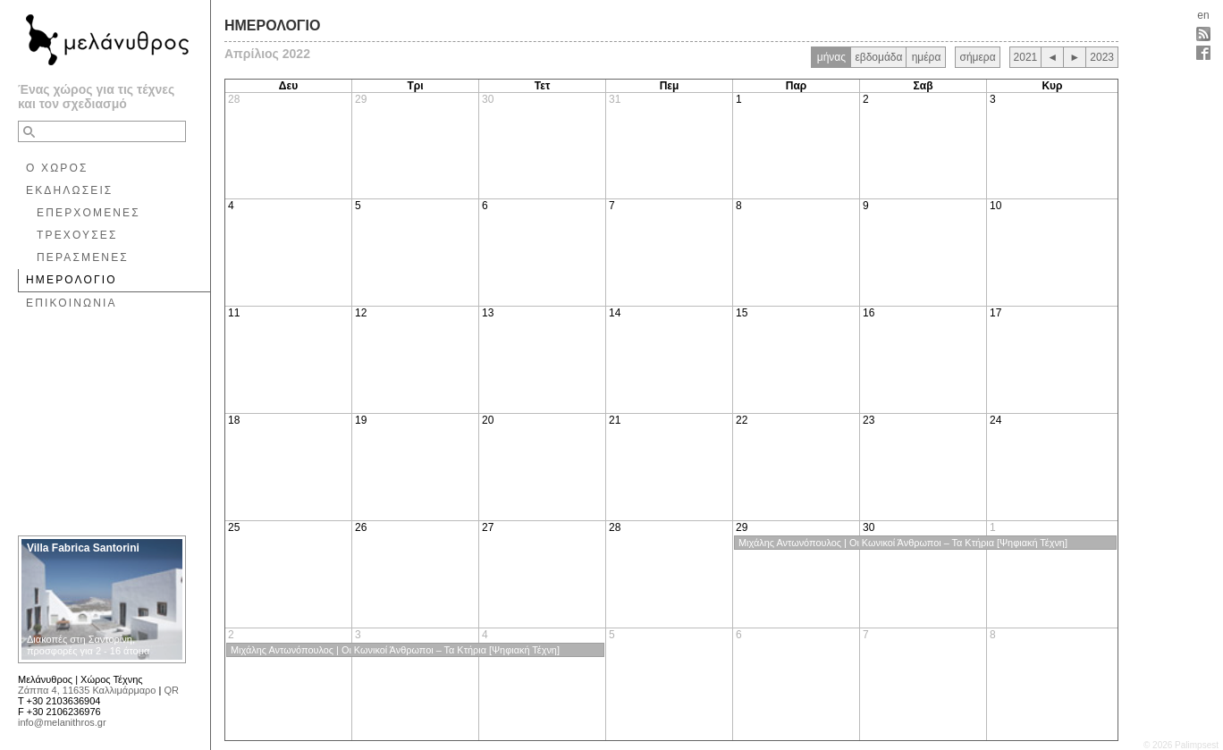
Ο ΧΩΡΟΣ (57, 168)
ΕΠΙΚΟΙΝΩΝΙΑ (71, 303)
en (1203, 15)
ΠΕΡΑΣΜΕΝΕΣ (83, 257)
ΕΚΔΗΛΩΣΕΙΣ (69, 190)
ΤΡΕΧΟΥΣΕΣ (77, 235)
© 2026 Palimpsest (1181, 745)
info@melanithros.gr (62, 722)
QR (171, 690)
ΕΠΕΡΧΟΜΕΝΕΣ (88, 212)
